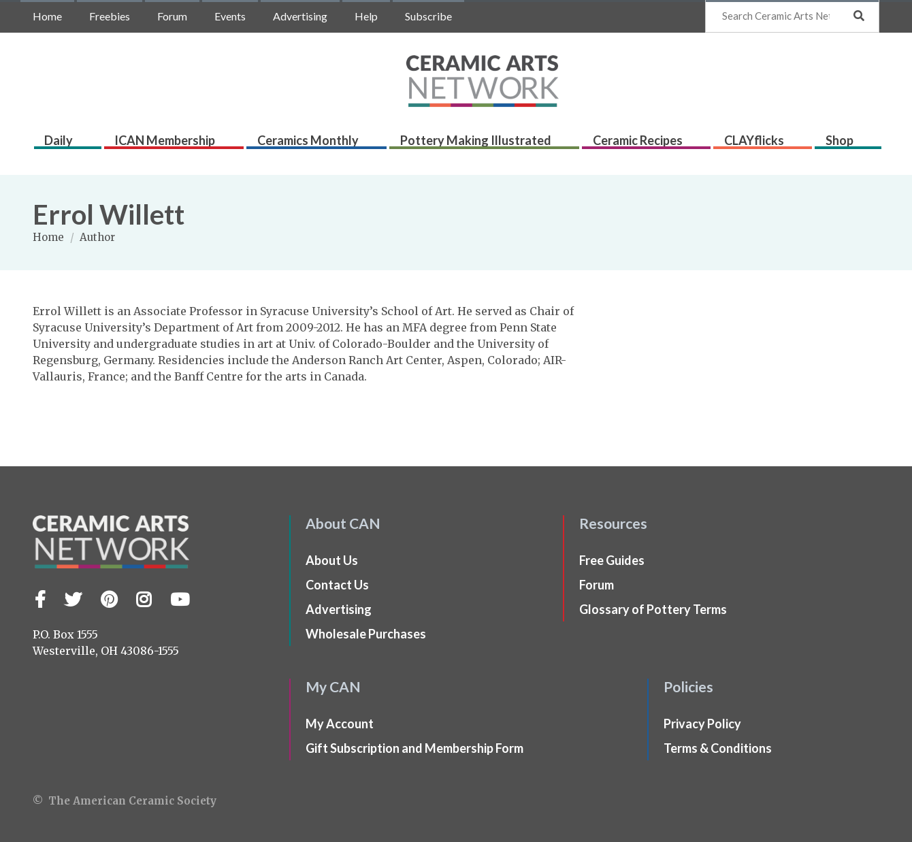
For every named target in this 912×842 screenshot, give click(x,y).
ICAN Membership (173, 144)
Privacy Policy (702, 723)
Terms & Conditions (718, 748)
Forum (172, 16)
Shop (845, 144)
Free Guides (612, 560)
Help (366, 16)
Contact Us (337, 584)
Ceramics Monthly (315, 144)
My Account (340, 723)
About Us (332, 560)
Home (47, 16)
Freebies (109, 16)
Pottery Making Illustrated (482, 144)
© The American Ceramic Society (124, 800)
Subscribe (428, 16)
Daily (67, 144)
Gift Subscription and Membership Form (414, 748)
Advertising (300, 16)
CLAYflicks (760, 144)
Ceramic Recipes (644, 144)
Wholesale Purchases (366, 633)
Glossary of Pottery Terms (653, 609)
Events (230, 16)
